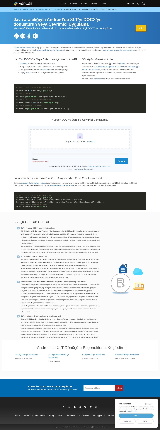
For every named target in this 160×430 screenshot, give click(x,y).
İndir (140, 28)
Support (84, 3)
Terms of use (96, 427)
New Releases (39, 415)
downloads (98, 79)
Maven (122, 64)
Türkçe (130, 3)
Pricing (51, 415)
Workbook (23, 64)
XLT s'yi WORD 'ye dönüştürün (127, 355)
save (27, 73)
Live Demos (70, 415)
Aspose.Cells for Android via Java (49, 50)
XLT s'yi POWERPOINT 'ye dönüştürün (59, 356)
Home (17, 415)
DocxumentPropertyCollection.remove (60, 185)
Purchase (73, 3)
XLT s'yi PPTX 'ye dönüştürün (93, 355)
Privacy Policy (88, 427)
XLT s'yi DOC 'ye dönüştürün (26, 355)
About (104, 3)
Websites (94, 3)
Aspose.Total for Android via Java (26, 48)
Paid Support (97, 415)
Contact (104, 427)
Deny (145, 421)
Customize (127, 421)
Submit (119, 388)
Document (45, 70)
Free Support (84, 415)
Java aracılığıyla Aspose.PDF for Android (110, 67)
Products (63, 3)
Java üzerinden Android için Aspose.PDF (117, 50)
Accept (136, 415)
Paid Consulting (112, 415)
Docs (60, 415)
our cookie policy (132, 411)
